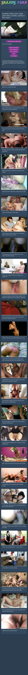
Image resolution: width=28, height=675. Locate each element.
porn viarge (14, 55)
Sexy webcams (13, 51)
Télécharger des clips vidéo (14, 41)
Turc (14, 53)
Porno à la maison (14, 47)
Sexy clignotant (14, 49)
